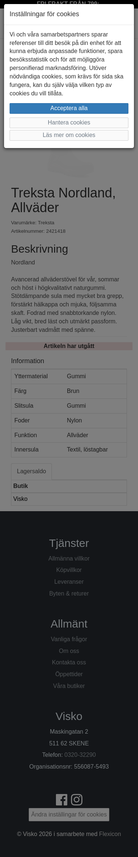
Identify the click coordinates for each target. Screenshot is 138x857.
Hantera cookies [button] (69, 122)
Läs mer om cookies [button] (69, 135)
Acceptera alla (69, 108)
